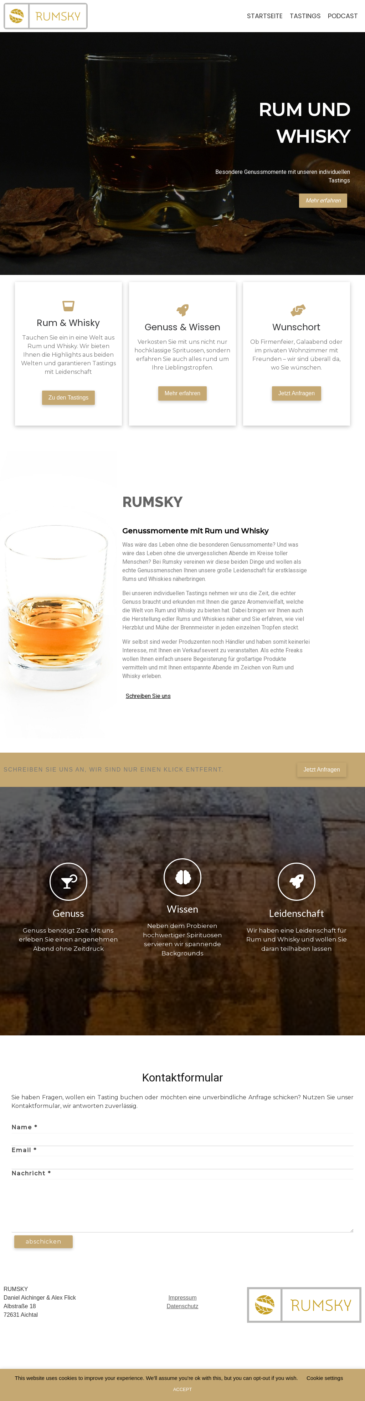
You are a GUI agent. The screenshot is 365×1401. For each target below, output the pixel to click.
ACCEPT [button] (182, 1389)
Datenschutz (183, 1307)
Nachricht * (31, 1174)
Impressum (182, 1299)
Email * (24, 1151)
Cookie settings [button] (325, 1378)
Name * (24, 1128)
